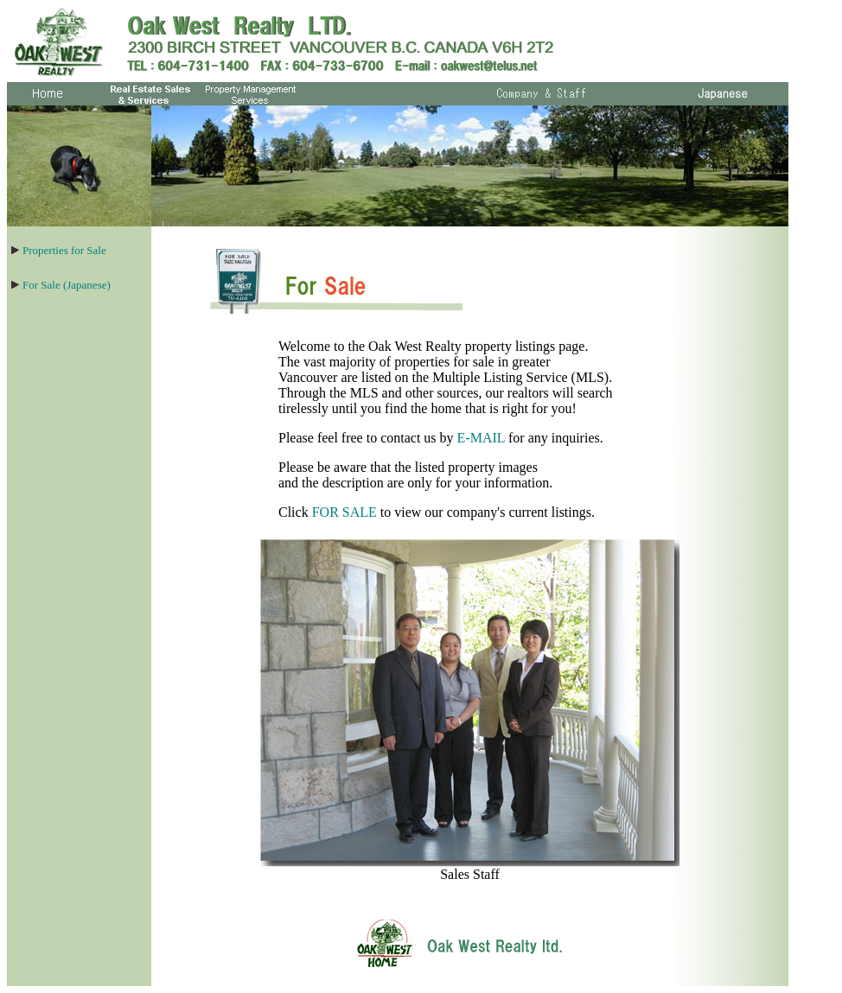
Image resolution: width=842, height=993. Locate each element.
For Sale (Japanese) (66, 284)
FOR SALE (344, 512)
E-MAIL (481, 437)
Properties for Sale (64, 250)
